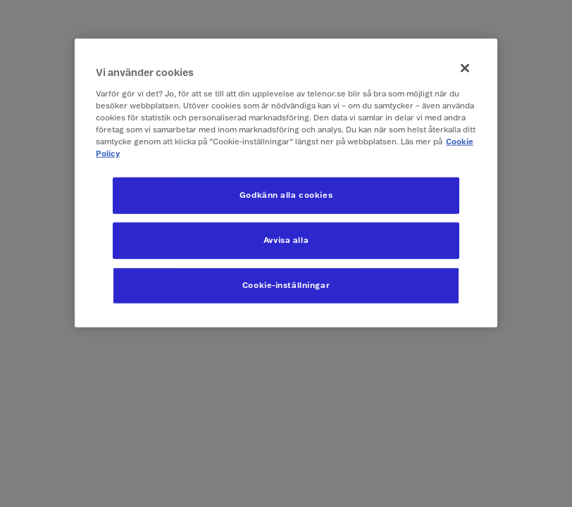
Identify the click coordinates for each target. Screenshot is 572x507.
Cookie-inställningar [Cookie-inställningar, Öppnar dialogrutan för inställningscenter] (286, 285)
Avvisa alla (286, 240)
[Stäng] (464, 68)
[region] (286, 183)
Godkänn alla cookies (286, 195)
